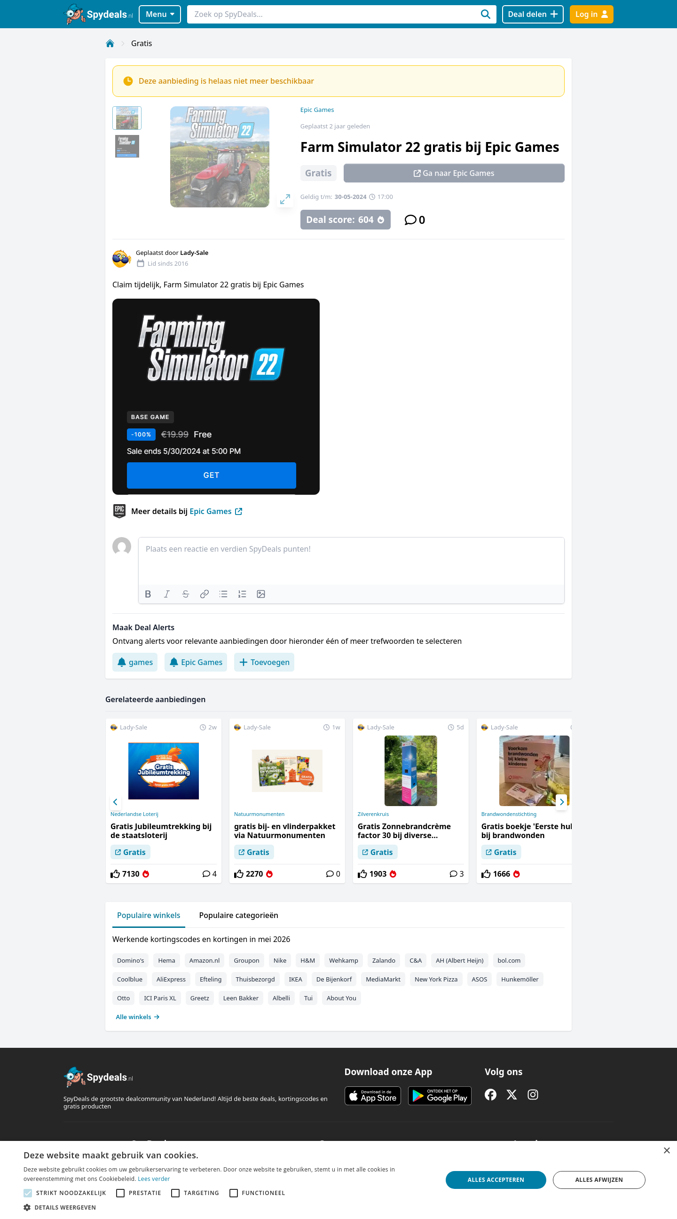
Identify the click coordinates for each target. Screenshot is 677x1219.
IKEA (295, 979)
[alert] (338, 1180)
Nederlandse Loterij (134, 814)
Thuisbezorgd (255, 979)
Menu (160, 14)
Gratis (141, 43)
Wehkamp (343, 960)
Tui (308, 998)
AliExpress (171, 979)
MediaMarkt (383, 979)
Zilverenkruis (373, 814)
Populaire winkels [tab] (149, 915)
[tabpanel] (338, 976)
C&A (415, 960)
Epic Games (317, 109)
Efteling (210, 979)
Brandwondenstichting (509, 814)
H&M (307, 960)
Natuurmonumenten (259, 814)
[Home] (110, 43)
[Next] (561, 802)
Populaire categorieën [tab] (239, 915)
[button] (227, 1207)
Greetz (199, 998)
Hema (166, 960)
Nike (280, 960)
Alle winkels (138, 1017)
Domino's (130, 960)
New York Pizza (436, 979)
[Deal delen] (533, 14)
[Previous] (115, 802)
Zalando (383, 960)
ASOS (480, 979)
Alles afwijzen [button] (599, 1180)
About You (341, 998)
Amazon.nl (204, 960)
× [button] (666, 1151)
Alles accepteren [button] (496, 1180)
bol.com (509, 960)
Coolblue (129, 979)
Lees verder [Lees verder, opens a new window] (154, 1179)
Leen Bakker (241, 998)
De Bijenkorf (334, 979)
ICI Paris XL (160, 998)
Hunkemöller (519, 979)
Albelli (281, 998)
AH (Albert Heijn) (459, 960)
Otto (123, 998)
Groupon (246, 960)
